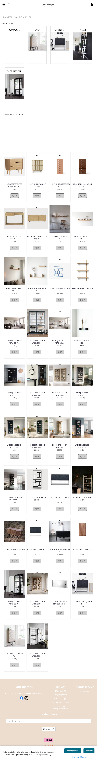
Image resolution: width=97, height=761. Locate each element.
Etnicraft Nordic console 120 (14, 239)
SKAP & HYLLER (24, 17)
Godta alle (89, 751)
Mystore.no (39, 698)
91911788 (61, 711)
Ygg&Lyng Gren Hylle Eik (60, 239)
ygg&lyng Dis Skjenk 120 (14, 555)
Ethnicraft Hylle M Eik (82, 502)
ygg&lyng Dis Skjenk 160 (60, 503)
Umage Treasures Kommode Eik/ (14, 185)
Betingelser (85, 695)
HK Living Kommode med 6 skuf (82, 185)
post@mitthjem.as (60, 713)
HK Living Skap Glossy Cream (37, 185)
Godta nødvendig (72, 751)
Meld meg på (48, 733)
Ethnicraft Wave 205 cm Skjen (37, 239)
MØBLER (12, 17)
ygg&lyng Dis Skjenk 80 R (60, 555)
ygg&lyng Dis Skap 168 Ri (82, 555)
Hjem (4, 17)
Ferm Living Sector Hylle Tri (82, 292)
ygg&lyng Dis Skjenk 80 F (82, 607)
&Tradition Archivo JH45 (60, 292)
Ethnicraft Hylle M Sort (37, 502)
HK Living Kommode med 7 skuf (60, 185)
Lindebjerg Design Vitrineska (14, 344)
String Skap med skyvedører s (60, 607)
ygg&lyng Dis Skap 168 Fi (14, 659)
